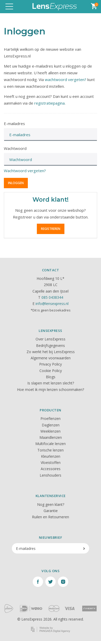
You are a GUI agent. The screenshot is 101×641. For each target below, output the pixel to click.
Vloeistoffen (51, 462)
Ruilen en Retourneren (50, 516)
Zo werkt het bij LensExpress (51, 351)
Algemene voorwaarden (51, 357)
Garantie (51, 510)
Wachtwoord (15, 148)
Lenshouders (50, 475)
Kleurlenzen (50, 456)
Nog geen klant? (50, 504)
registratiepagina (49, 103)
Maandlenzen (50, 437)
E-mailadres (14, 123)
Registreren (50, 229)
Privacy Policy (50, 364)
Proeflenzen (50, 418)
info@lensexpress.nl (52, 303)
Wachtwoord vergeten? (25, 170)
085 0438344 (52, 297)
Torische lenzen (50, 450)
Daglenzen (51, 425)
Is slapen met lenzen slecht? (50, 383)
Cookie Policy (50, 370)
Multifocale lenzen (50, 443)
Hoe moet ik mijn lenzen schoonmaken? (50, 389)
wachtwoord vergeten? (65, 79)
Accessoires (51, 468)
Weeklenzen (50, 431)
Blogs (50, 376)
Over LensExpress (50, 339)
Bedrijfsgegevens (50, 345)
